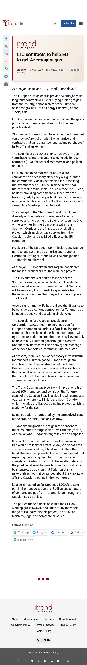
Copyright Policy (20, 625)
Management (31, 619)
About (14, 619)
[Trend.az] (13, 23)
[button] (6, 38)
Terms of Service (45, 625)
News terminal (67, 619)
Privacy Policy (68, 625)
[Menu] (80, 23)
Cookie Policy (43, 631)
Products (49, 619)
